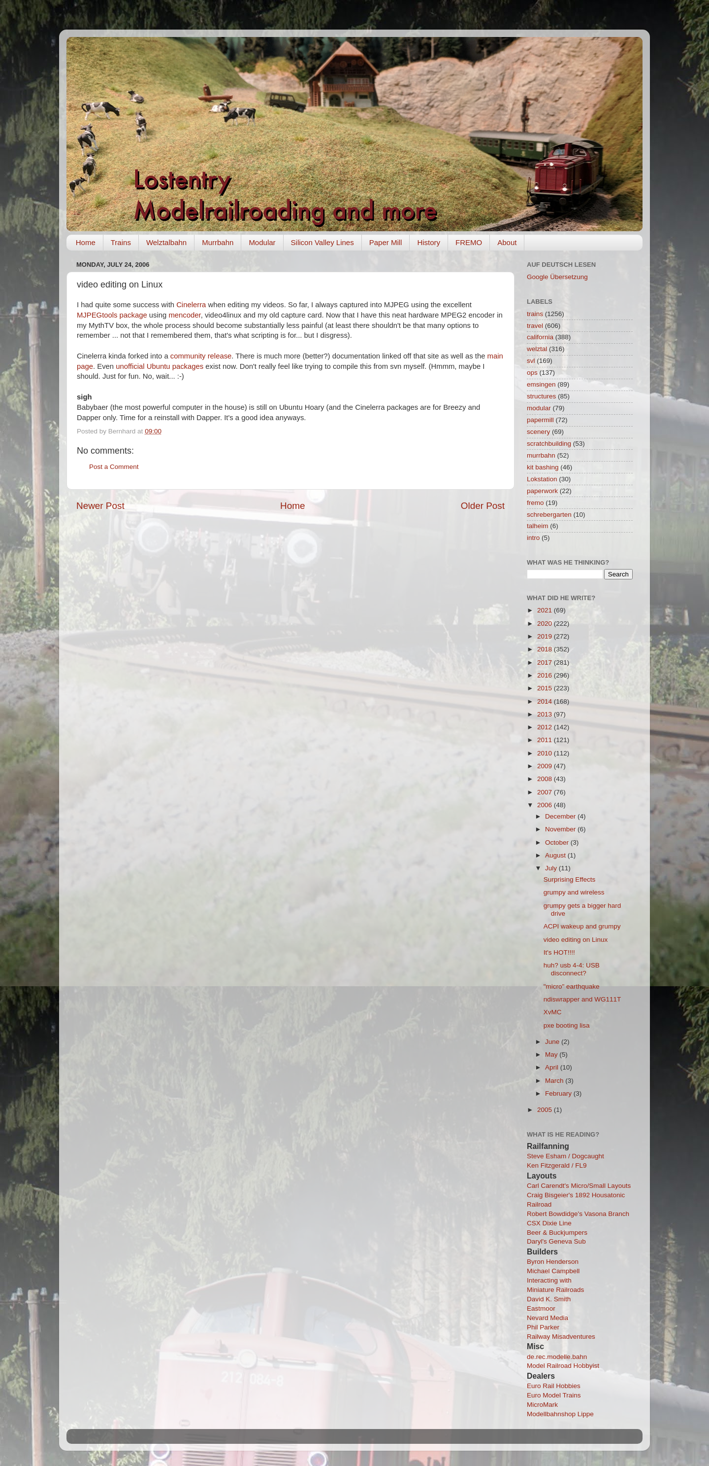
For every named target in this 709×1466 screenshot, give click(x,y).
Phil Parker (543, 1327)
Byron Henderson (553, 1261)
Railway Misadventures (561, 1336)
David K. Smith (549, 1299)
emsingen (541, 384)
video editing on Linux (576, 939)
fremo (535, 502)
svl (531, 360)
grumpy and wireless (574, 892)
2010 (545, 753)
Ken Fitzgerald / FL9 (557, 1165)
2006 (545, 805)
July (552, 868)
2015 (545, 688)
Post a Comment (114, 466)
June (553, 1041)
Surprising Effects (570, 879)
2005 (545, 1109)
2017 (545, 662)
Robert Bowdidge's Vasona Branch (578, 1213)
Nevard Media (547, 1318)
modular (539, 408)
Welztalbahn (166, 242)
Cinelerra (191, 305)
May (552, 1054)
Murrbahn (217, 242)
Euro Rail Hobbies (553, 1386)
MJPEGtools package (112, 315)
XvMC (553, 1012)
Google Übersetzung (557, 277)
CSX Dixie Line (549, 1223)
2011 (545, 740)
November (561, 829)
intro (533, 537)
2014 (545, 701)
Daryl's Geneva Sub (556, 1241)
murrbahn (541, 455)
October (558, 842)
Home (86, 242)
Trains (121, 242)
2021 (545, 610)
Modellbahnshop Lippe (560, 1414)
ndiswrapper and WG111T (582, 999)
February (559, 1093)
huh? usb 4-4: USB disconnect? (572, 969)
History (428, 242)
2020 (545, 623)
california (540, 337)
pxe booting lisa (567, 1025)
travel (535, 325)
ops (532, 372)
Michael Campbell (553, 1271)
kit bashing (543, 467)
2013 (545, 714)
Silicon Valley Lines (322, 242)
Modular (262, 242)
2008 (545, 779)
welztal (537, 349)
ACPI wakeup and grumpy (582, 926)
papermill (540, 420)
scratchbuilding (549, 443)
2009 (545, 766)
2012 (545, 727)
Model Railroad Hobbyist (563, 1365)
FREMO (468, 242)
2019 (545, 636)
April (552, 1067)
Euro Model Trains (554, 1395)
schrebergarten (549, 514)
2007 (545, 792)
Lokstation (542, 479)
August (556, 855)
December (561, 816)
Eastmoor (541, 1308)
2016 (545, 675)
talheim (537, 526)
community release (201, 356)
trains (535, 314)
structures (541, 396)
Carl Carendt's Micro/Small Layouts (579, 1185)
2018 (545, 649)
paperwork (542, 491)
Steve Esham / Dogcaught (565, 1156)
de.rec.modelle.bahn (557, 1356)
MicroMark (542, 1404)
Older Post (483, 506)
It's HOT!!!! (559, 952)
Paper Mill (385, 242)
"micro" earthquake (572, 986)
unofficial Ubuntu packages (159, 366)
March (555, 1080)
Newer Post (100, 506)
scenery (538, 431)
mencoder (184, 315)
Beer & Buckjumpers (557, 1232)
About (506, 242)
